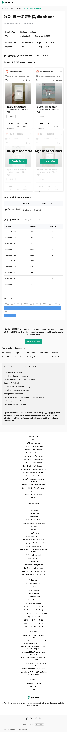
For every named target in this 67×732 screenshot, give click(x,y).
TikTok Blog (33, 587)
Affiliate (33, 498)
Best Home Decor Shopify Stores (33, 575)
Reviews (33, 530)
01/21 (26, 623)
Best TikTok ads (33, 593)
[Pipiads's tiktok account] (35, 718)
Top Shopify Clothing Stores (33, 568)
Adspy (33, 507)
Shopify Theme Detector (33, 450)
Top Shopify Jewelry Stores (33, 565)
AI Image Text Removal (33, 536)
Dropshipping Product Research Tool (33, 543)
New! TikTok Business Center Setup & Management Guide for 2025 (33, 642)
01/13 (33, 623)
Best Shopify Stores (33, 558)
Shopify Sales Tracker (33, 440)
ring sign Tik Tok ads (11, 383)
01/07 (41, 626)
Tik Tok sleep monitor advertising (16, 390)
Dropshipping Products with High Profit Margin (33, 550)
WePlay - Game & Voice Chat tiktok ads (33, 357)
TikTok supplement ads (13, 401)
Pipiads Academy (33, 600)
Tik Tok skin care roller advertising (17, 387)
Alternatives (33, 526)
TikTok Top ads (33, 590)
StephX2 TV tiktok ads (21, 353)
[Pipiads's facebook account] (26, 718)
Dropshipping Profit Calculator (33, 466)
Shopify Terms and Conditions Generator (33, 480)
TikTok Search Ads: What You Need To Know (33, 636)
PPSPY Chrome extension (33, 494)
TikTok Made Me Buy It (33, 555)
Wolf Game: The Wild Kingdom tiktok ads (46, 353)
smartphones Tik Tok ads (13, 394)
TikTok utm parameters (33, 443)
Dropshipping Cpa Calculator (33, 459)
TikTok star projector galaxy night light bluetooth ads (24, 397)
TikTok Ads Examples (33, 584)
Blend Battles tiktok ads (21, 357)
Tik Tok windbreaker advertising (16, 376)
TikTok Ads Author (33, 597)
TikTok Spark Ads (33, 513)
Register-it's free (18, 161)
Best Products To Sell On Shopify (33, 571)
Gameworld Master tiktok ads (58, 353)
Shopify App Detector (33, 453)
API (33, 690)
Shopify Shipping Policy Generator (33, 488)
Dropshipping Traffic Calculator (33, 456)
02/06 (33, 620)
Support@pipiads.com (33, 683)
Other (45, 613)
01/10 (41, 623)
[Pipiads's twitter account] (31, 718)
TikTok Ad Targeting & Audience (33, 446)
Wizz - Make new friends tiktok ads (8, 357)
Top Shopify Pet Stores (33, 561)
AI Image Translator (33, 533)
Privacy (25, 724)
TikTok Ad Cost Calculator (33, 463)
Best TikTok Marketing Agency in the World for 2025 (33, 659)
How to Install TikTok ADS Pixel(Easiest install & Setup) (33, 673)
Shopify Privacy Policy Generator (33, 472)
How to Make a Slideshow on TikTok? (33, 669)
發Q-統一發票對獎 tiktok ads (8, 353)
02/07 (26, 620)
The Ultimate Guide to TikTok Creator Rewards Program (33, 648)
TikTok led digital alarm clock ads (16, 404)
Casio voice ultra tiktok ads (46, 357)
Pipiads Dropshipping (33, 546)
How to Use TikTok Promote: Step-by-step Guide (33, 653)
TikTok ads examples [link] (15, 8)
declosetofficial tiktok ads (33, 353)
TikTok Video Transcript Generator (33, 523)
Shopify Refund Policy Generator (34, 476)
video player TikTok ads (13, 372)
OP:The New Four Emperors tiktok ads (58, 357)
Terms (31, 724)
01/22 (41, 620)
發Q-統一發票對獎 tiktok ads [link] (32, 8)
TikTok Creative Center (33, 520)
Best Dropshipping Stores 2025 (33, 540)
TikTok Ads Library (33, 517)
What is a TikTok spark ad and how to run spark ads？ (33, 664)
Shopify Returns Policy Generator (33, 485)
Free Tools (33, 491)
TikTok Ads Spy (33, 510)
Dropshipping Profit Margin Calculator (33, 469)
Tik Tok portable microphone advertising (19, 379)
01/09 (26, 626)
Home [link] (4, 8)
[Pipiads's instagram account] (40, 718)
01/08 (33, 626)
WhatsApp (33, 687)
